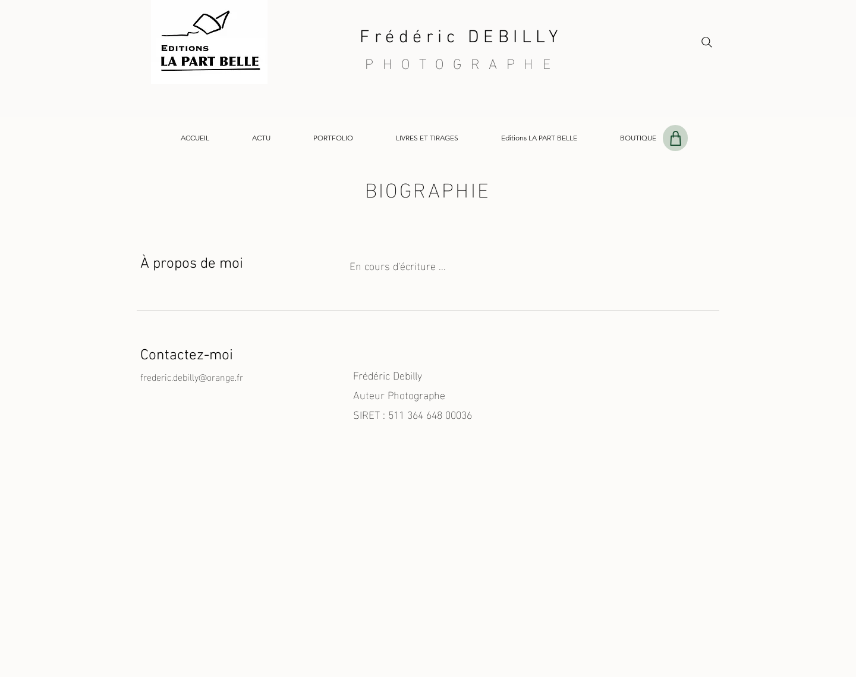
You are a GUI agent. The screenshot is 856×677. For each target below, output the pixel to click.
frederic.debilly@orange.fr (191, 376)
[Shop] (675, 138)
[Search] (706, 42)
